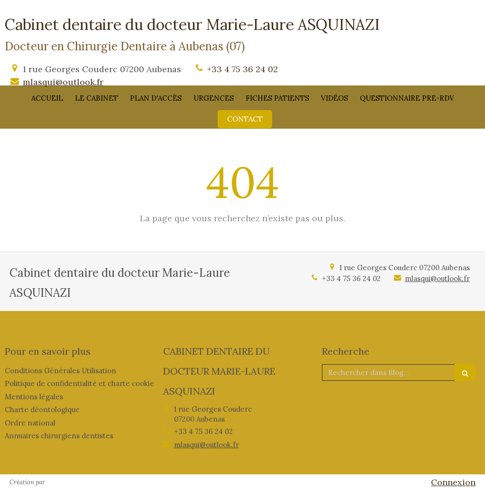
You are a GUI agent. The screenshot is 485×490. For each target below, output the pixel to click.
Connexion (453, 482)
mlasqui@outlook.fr (63, 81)
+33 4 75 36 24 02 (242, 69)
